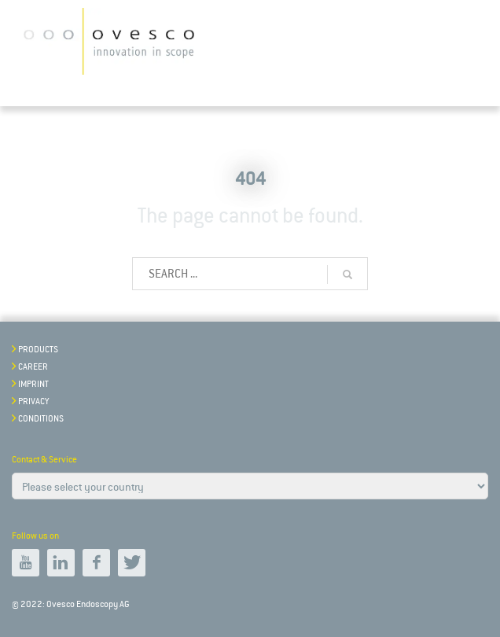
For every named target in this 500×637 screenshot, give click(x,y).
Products (38, 349)
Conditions (41, 419)
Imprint (33, 384)
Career (33, 367)
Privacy (33, 401)
